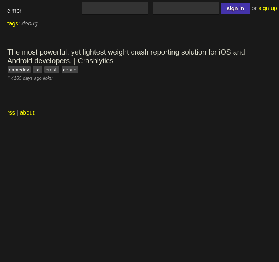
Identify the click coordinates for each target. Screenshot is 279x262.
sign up (267, 8)
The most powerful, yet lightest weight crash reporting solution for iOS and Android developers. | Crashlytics (126, 56)
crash (52, 69)
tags (12, 23)
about (27, 113)
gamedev (19, 69)
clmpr (14, 11)
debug (70, 69)
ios (37, 69)
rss (11, 113)
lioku (47, 78)
